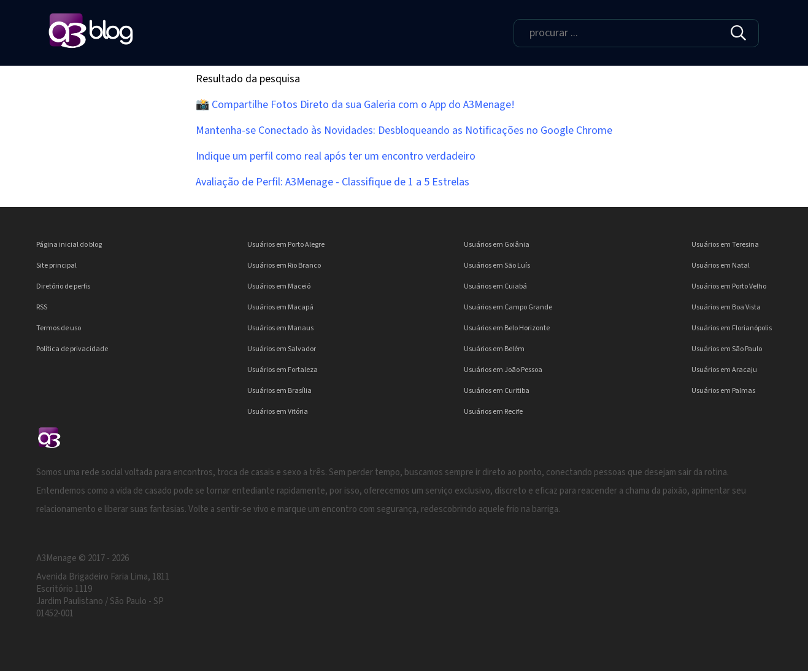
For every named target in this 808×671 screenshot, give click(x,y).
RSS (41, 307)
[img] (738, 33)
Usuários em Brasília (279, 391)
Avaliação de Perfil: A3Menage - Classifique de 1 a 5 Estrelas (332, 182)
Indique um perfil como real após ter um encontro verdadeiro (335, 156)
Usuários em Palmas (723, 391)
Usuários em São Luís (497, 265)
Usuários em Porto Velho (728, 286)
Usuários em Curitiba (496, 391)
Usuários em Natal (720, 265)
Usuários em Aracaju (724, 370)
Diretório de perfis (63, 286)
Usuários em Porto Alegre (286, 244)
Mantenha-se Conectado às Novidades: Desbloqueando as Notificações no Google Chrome (404, 130)
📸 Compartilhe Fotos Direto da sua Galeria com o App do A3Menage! (355, 104)
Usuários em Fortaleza (282, 370)
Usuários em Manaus (280, 328)
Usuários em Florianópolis (731, 328)
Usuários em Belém (494, 349)
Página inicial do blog (69, 244)
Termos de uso (58, 328)
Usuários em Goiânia (496, 244)
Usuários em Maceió (278, 286)
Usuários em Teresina (725, 244)
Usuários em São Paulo (726, 349)
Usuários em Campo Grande (508, 307)
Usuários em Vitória (277, 411)
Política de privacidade (72, 349)
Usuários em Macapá (280, 307)
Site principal (56, 265)
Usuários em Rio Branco (284, 265)
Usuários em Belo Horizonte (507, 328)
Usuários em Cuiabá (495, 286)
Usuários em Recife (493, 411)
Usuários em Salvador (281, 349)
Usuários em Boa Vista (726, 307)
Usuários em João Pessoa (503, 370)
